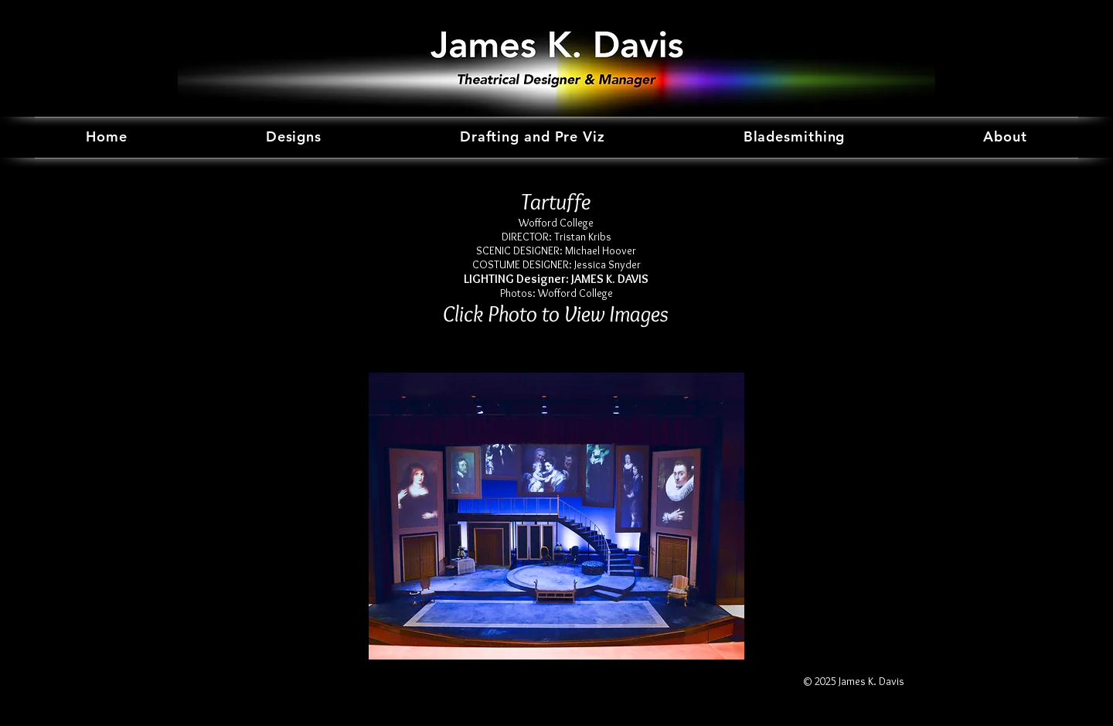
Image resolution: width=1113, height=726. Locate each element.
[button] (556, 516)
